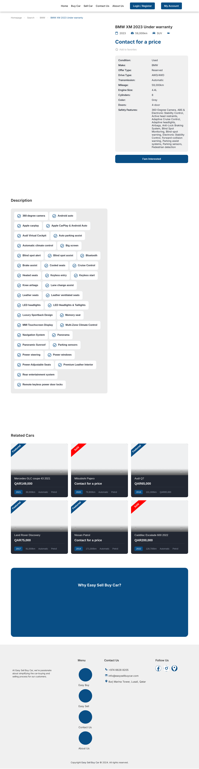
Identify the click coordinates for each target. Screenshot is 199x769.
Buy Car (76, 5)
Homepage (16, 17)
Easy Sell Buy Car (90, 762)
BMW (43, 17)
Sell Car (88, 5)
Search (31, 17)
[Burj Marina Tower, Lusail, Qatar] (59, 408)
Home (64, 5)
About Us (118, 5)
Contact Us (102, 5)
